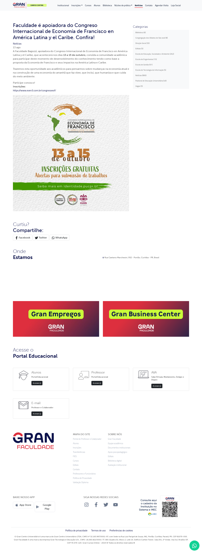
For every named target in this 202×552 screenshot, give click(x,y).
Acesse (37, 383)
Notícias (139, 5)
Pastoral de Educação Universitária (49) (150, 80)
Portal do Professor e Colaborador (87, 438)
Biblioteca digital (115, 460)
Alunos (97, 5)
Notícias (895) (140, 75)
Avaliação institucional (117, 465)
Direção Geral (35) (142, 43)
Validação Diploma (80, 482)
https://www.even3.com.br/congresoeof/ (34, 90)
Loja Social (176, 5)
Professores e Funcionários (84, 473)
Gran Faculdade (114, 438)
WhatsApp (59, 237)
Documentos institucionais (119, 447)
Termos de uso (98, 530)
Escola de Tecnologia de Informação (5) (150, 69)
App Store (23, 505)
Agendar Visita (161, 5)
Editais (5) (139, 48)
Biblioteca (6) (140, 32)
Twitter (41, 237)
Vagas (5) (139, 86)
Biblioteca (107, 5)
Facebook (22, 237)
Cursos (88, 5)
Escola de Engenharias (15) (146, 59)
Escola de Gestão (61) (143, 64)
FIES (75, 456)
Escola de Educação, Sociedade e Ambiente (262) (154, 53)
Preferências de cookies (121, 530)
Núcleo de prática (122, 5)
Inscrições (76, 5)
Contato (149, 5)
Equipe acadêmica (115, 443)
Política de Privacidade (82, 478)
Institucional (63, 5)
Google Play (43, 506)
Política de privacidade (76, 530)
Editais (76, 465)
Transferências (79, 452)
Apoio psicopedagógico (117, 452)
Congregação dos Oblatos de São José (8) (151, 37)
